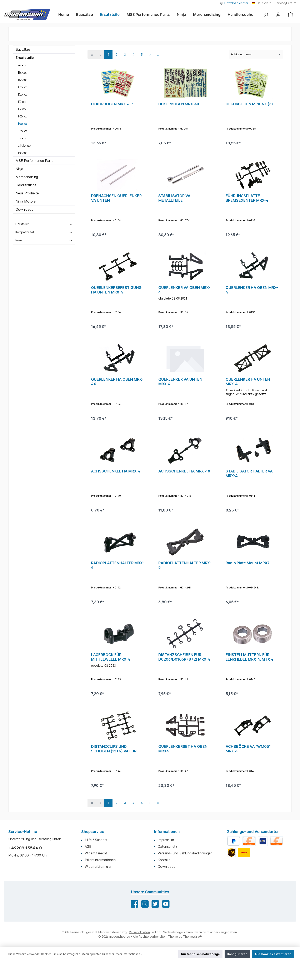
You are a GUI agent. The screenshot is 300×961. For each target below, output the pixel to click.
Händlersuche (26, 185)
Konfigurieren (237, 954)
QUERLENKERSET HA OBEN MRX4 (183, 748)
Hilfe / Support (96, 840)
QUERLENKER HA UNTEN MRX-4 (248, 381)
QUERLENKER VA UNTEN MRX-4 (180, 381)
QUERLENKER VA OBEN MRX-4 (184, 289)
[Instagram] (145, 904)
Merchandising (27, 177)
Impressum (166, 840)
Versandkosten (139, 932)
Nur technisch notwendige (200, 954)
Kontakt (164, 860)
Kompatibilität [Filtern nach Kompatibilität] (43, 232)
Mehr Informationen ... (129, 954)
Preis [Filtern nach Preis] (43, 240)
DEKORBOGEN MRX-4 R (112, 104)
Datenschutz (167, 846)
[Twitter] (155, 904)
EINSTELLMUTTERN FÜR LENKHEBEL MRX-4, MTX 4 (249, 656)
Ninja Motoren (27, 201)
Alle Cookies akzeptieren (273, 954)
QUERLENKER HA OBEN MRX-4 (252, 289)
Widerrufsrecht (96, 853)
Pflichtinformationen (100, 860)
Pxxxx (22, 153)
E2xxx (22, 101)
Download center (234, 3)
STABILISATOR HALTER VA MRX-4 (249, 473)
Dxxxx (22, 94)
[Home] (65, 14)
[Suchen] (265, 14)
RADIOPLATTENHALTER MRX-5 (184, 565)
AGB (88, 846)
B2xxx (22, 80)
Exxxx (22, 109)
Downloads (24, 209)
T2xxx (22, 131)
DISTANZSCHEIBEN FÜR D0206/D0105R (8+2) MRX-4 (184, 656)
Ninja (19, 169)
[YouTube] (165, 904)
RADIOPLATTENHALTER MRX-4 (117, 565)
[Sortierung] (256, 54)
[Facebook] (134, 904)
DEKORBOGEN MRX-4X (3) (249, 104)
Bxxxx (22, 72)
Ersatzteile (25, 57)
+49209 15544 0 (25, 847)
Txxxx (22, 138)
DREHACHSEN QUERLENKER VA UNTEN (116, 198)
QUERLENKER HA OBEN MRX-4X (117, 381)
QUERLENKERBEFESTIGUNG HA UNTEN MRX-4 (116, 289)
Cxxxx (22, 87)
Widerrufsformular (98, 866)
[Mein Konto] (278, 14)
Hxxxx (22, 123)
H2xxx (22, 116)
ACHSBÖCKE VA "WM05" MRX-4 (248, 748)
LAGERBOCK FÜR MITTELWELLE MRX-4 (110, 656)
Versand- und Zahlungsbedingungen (185, 853)
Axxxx (22, 65)
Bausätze (23, 49)
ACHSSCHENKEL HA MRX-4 (115, 471)
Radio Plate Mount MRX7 (248, 563)
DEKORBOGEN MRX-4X (178, 104)
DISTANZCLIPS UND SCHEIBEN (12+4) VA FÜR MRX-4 (113, 748)
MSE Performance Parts (34, 161)
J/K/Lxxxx (24, 145)
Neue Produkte (27, 193)
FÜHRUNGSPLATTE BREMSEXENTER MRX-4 (247, 198)
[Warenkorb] (290, 14)
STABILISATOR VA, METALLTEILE (174, 198)
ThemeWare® (192, 936)
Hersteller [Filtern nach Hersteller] (43, 224)
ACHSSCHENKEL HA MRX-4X (184, 471)
